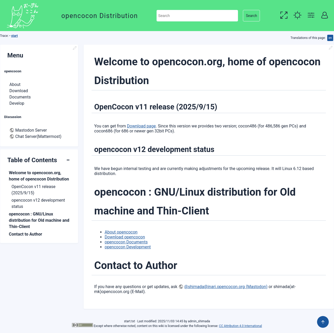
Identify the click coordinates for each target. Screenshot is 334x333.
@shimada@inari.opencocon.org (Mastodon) (225, 286)
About (15, 84)
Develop (16, 103)
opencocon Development (128, 246)
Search (251, 16)
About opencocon (121, 232)
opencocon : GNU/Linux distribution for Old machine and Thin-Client (39, 220)
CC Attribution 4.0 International (240, 326)
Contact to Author (25, 234)
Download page (141, 126)
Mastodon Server (31, 130)
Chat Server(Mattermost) (38, 136)
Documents (20, 97)
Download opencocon (125, 237)
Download (18, 90)
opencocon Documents (126, 241)
